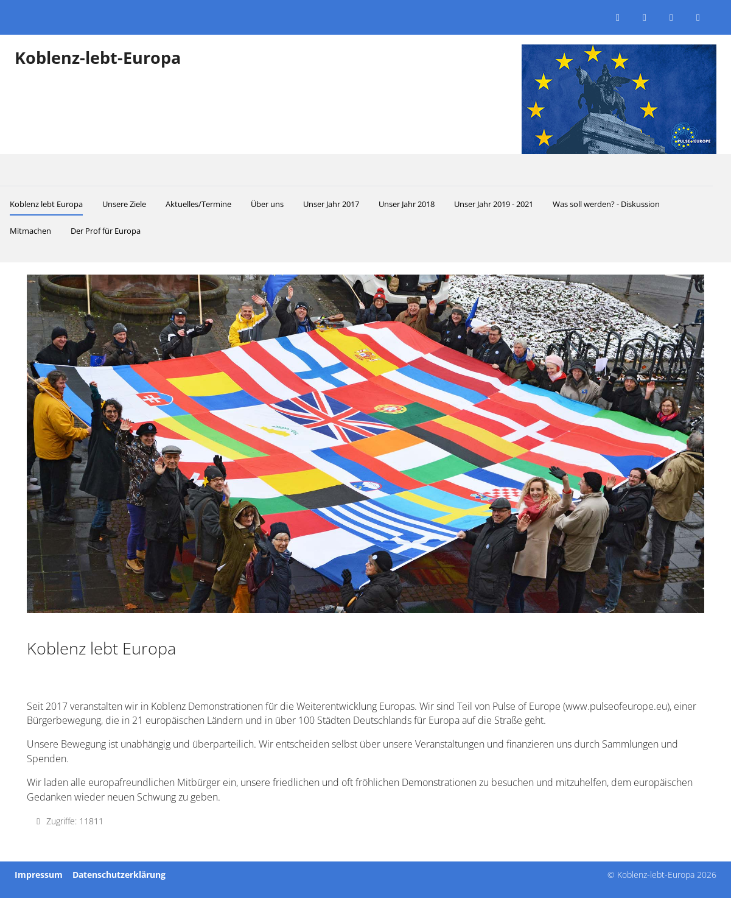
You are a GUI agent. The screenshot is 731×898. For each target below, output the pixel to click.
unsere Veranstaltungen (433, 744)
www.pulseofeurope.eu (616, 706)
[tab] (292, 587)
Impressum (39, 874)
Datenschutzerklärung (119, 874)
